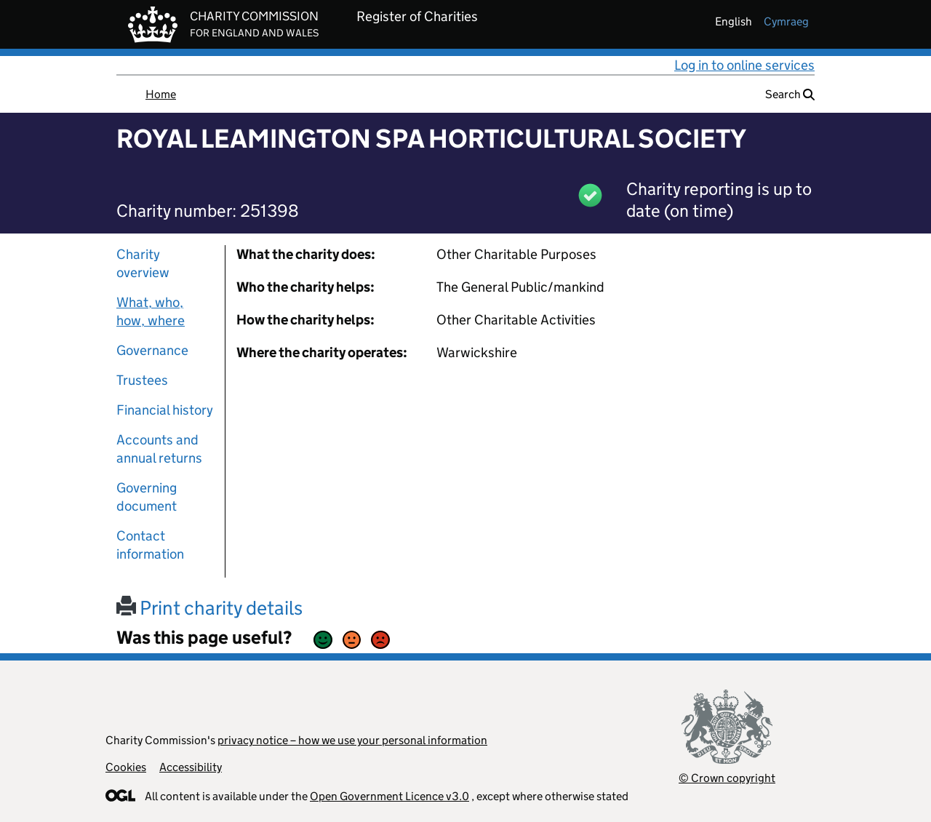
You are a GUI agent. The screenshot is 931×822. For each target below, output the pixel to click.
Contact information (150, 544)
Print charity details (209, 608)
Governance (152, 350)
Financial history (164, 410)
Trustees (142, 380)
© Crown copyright (727, 778)
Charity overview (142, 263)
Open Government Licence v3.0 (389, 796)
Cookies (125, 767)
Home (160, 94)
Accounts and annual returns (159, 448)
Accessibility (190, 767)
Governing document (146, 496)
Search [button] (790, 94)
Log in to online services (744, 65)
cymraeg (786, 21)
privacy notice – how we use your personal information (352, 740)
